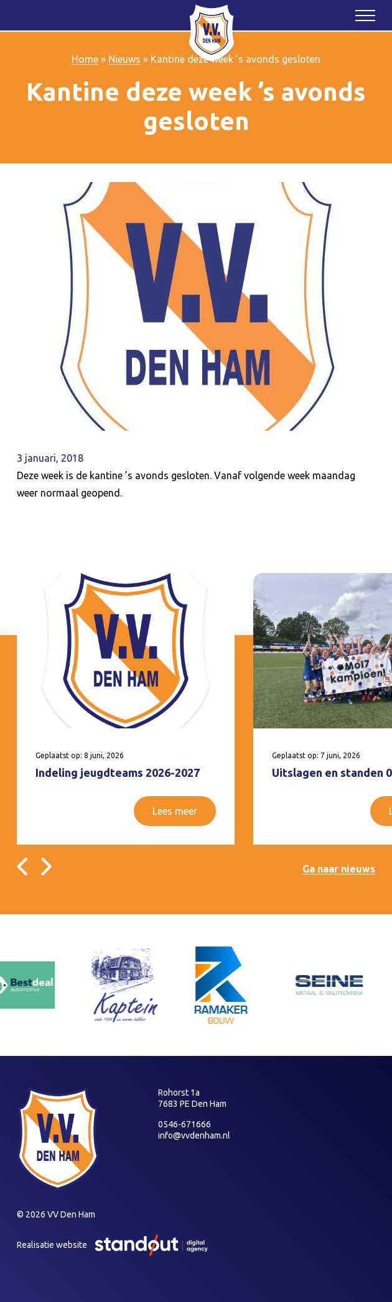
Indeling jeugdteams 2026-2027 (117, 772)
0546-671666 (184, 1124)
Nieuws (124, 59)
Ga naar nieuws (338, 868)
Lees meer (174, 811)
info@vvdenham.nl (194, 1135)
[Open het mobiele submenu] (365, 15)
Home (85, 59)
